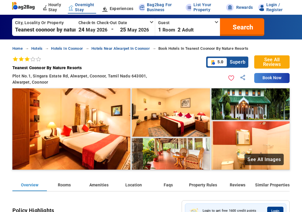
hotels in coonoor (67, 48)
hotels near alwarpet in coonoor (120, 48)
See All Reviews (272, 62)
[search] (242, 27)
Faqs (168, 185)
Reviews (237, 185)
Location (133, 185)
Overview (29, 185)
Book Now (271, 77)
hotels (36, 48)
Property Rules (203, 185)
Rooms (64, 185)
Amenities (99, 185)
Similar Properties (272, 185)
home (17, 48)
